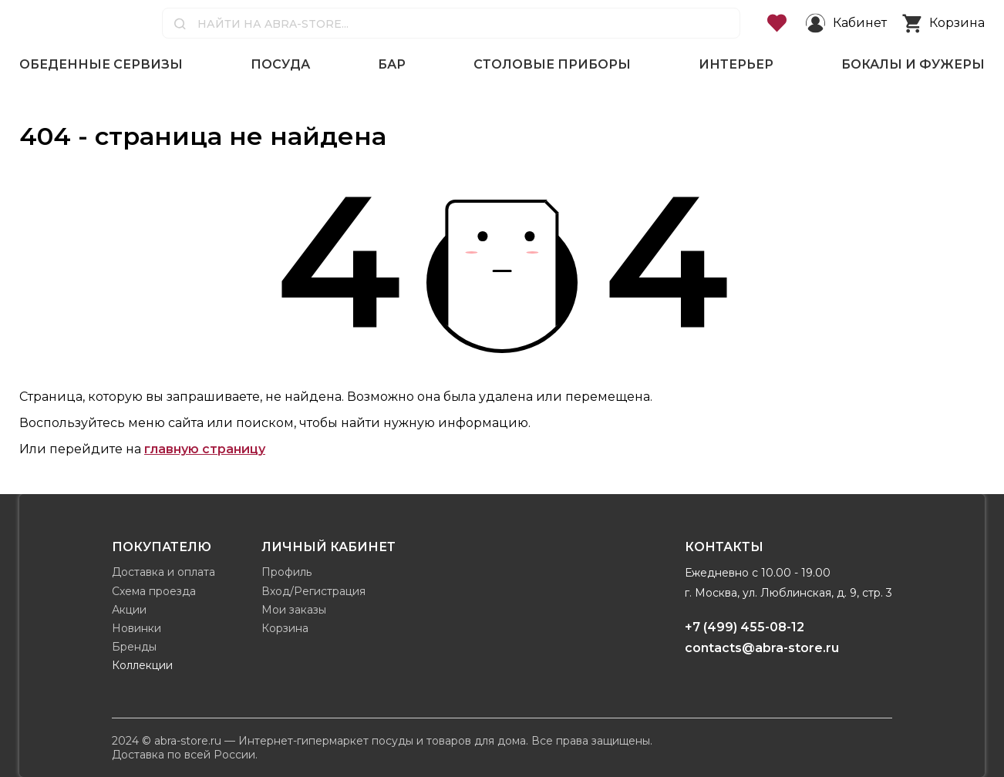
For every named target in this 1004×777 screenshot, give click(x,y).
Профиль (286, 572)
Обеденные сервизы (101, 64)
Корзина (284, 628)
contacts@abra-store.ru (762, 648)
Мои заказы (293, 610)
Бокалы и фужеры (913, 64)
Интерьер (736, 64)
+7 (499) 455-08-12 (744, 627)
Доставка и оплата (163, 572)
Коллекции (142, 665)
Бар (392, 64)
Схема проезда (154, 591)
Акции (129, 610)
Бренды (134, 647)
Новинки (136, 628)
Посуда (280, 64)
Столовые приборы (552, 64)
